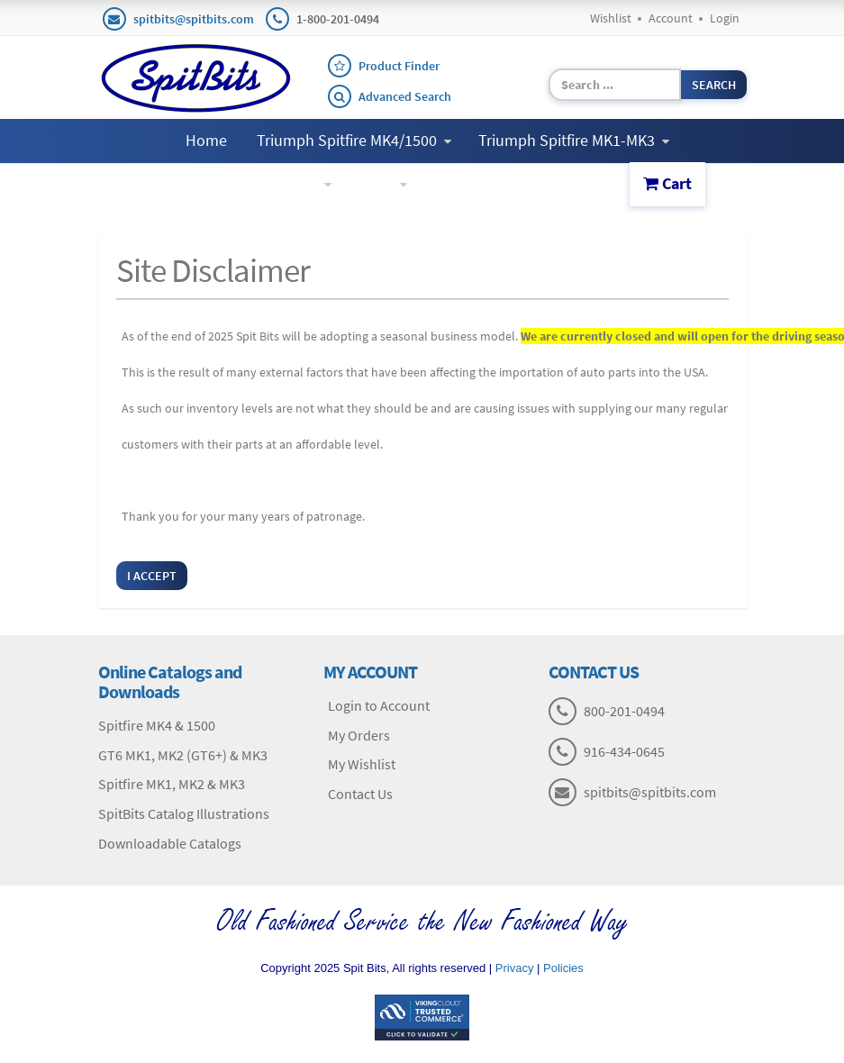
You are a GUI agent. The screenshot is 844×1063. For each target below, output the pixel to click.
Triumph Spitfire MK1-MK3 (573, 140)
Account (671, 18)
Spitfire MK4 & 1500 (156, 725)
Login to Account (379, 705)
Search (714, 85)
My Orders (359, 735)
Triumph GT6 (280, 183)
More (382, 183)
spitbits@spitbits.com (193, 19)
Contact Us (474, 183)
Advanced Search (404, 96)
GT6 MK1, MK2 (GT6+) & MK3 (183, 755)
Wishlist (610, 18)
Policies (563, 968)
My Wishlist (361, 764)
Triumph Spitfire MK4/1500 (354, 140)
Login (725, 18)
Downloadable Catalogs (169, 843)
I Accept (152, 576)
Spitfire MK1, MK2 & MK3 (171, 784)
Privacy (514, 968)
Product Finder (399, 66)
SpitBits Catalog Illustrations (183, 813)
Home (206, 140)
